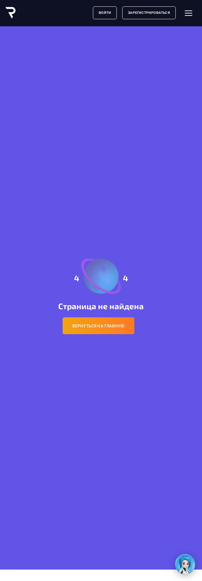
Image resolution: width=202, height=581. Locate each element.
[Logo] (10, 12)
